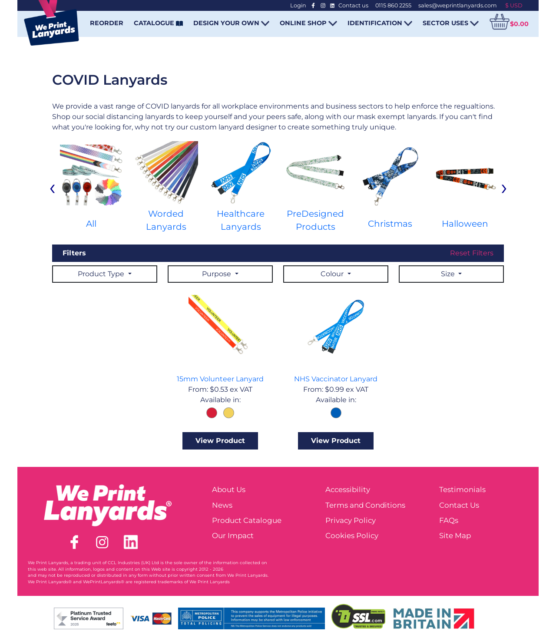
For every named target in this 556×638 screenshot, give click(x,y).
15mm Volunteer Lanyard (220, 379)
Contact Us (459, 505)
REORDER (106, 23)
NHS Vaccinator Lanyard (335, 379)
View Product (220, 440)
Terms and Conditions (365, 505)
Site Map (455, 535)
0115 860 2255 (393, 5)
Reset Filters (471, 253)
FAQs (448, 520)
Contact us (353, 5)
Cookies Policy (351, 535)
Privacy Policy (350, 520)
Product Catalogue (246, 520)
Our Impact (233, 535)
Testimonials (462, 489)
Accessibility (347, 489)
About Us (228, 489)
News (222, 505)
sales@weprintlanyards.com (457, 5)
